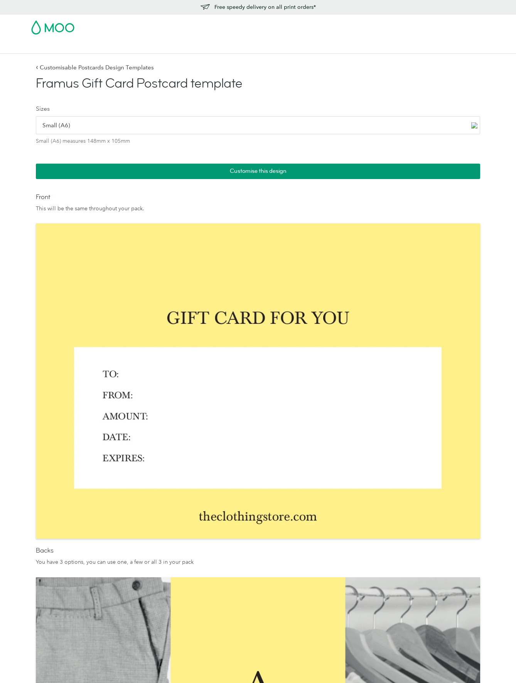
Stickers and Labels (147, 565)
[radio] (59, 128)
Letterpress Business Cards (64, 554)
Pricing (410, 533)
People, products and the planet (349, 544)
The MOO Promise (332, 619)
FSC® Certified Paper (242, 597)
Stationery (202, 46)
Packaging (321, 630)
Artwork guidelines (425, 565)
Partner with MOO (331, 640)
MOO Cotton (233, 554)
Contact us (415, 522)
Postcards (92, 46)
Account (364, 25)
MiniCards (44, 586)
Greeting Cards (143, 554)
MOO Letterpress (238, 576)
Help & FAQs (351, 46)
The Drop (321, 576)
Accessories (238, 46)
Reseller (319, 597)
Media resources (329, 533)
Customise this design (442, 86)
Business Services (285, 46)
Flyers (172, 46)
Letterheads (138, 576)
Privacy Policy (357, 670)
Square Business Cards (60, 544)
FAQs (408, 554)
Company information (455, 670)
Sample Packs (233, 586)
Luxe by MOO (49, 565)
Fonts (387, 670)
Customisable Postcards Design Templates (95, 67)
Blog (321, 46)
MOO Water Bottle (55, 576)
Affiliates (412, 576)
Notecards (136, 544)
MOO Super (232, 544)
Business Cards (51, 46)
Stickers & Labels (135, 46)
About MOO (324, 522)
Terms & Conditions (312, 670)
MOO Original (235, 565)
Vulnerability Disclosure (431, 597)
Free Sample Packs (323, 25)
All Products (46, 522)
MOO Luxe (230, 533)
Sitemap (413, 670)
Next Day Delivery (424, 544)
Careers (318, 565)
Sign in (390, 25)
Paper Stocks (232, 522)
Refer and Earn (420, 586)
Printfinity (320, 608)
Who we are (324, 554)
